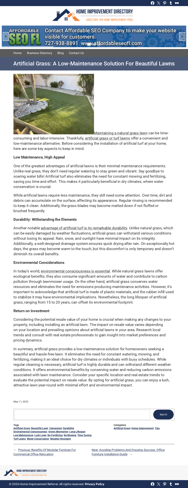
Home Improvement (142, 428)
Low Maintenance (23, 435)
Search (163, 414)
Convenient (55, 428)
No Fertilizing (55, 435)
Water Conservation (38, 438)
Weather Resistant (60, 438)
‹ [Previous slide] (6, 36)
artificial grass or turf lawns (107, 138)
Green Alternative (58, 431)
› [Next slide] (182, 36)
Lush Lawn (40, 435)
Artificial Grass (21, 428)
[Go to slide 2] (94, 44)
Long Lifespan (77, 431)
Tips (157, 428)
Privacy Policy (95, 484)
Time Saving (84, 435)
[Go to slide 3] (99, 44)
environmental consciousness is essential (75, 271)
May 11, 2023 (20, 401)
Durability (68, 428)
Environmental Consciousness (30, 431)
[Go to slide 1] (89, 44)
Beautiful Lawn (39, 428)
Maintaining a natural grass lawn (121, 133)
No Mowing (70, 435)
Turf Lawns (19, 438)
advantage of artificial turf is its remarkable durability (84, 228)
